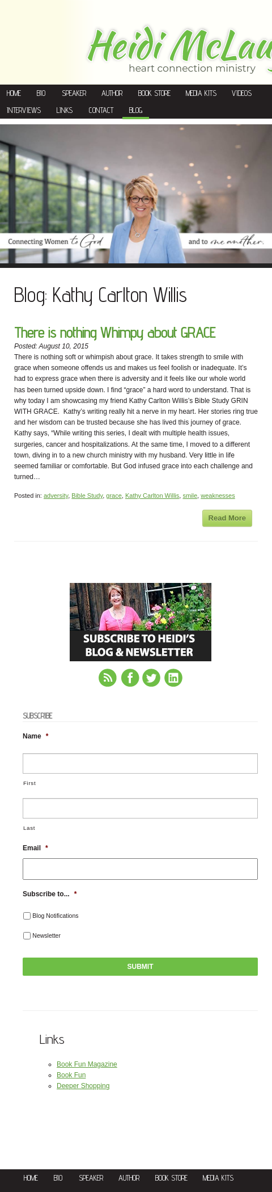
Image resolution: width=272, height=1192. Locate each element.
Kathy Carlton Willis (152, 495)
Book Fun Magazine (87, 1064)
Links (65, 110)
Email (35, 848)
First (29, 783)
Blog (135, 110)
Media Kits (201, 93)
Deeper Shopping (83, 1086)
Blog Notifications (55, 915)
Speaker (74, 93)
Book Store (154, 93)
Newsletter (46, 935)
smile (189, 495)
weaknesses (218, 495)
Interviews (24, 110)
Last (29, 828)
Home (14, 93)
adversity (56, 495)
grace (114, 495)
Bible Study (87, 495)
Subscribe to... (49, 894)
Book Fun (71, 1075)
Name (35, 736)
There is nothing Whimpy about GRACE (114, 332)
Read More (227, 518)
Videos (242, 93)
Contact (101, 110)
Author (111, 93)
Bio (41, 93)
